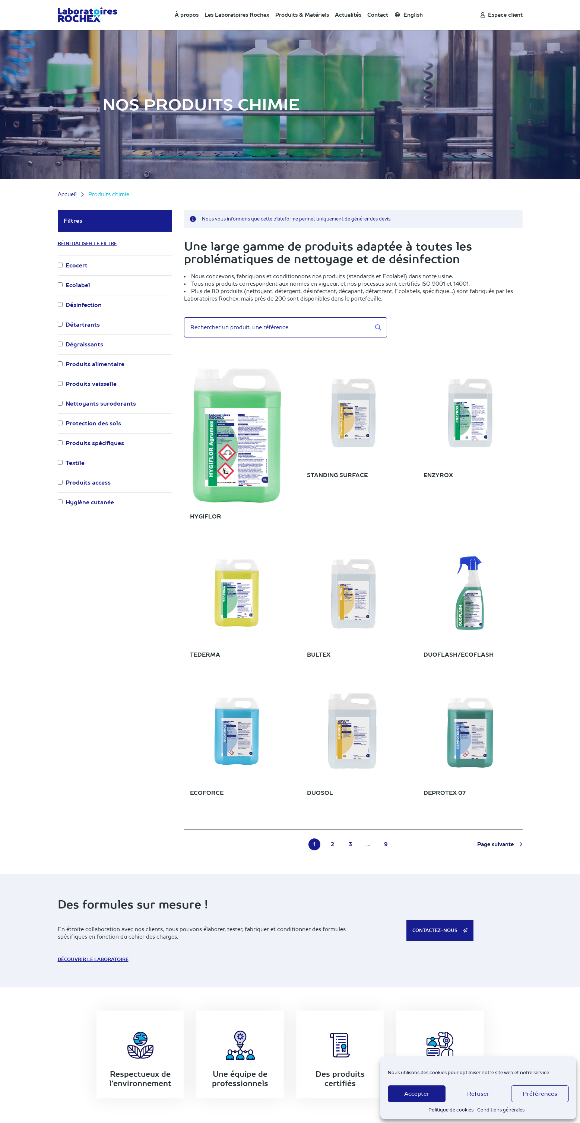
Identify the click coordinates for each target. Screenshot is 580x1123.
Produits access (88, 482)
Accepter (417, 1094)
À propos (187, 15)
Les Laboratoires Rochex (237, 15)
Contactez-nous (440, 930)
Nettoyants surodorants (101, 403)
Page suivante (499, 844)
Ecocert (77, 265)
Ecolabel (78, 285)
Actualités (348, 15)
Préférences (540, 1094)
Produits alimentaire (95, 364)
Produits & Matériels (302, 15)
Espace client (502, 15)
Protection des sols (93, 423)
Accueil (67, 194)
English (408, 15)
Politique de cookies (450, 1110)
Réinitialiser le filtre (87, 243)
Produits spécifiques (95, 443)
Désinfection (84, 305)
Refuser (478, 1094)
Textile (75, 463)
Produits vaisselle (91, 384)
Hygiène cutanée (90, 502)
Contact (377, 15)
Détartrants (83, 324)
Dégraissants (84, 344)
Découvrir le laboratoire (93, 959)
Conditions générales (500, 1110)
